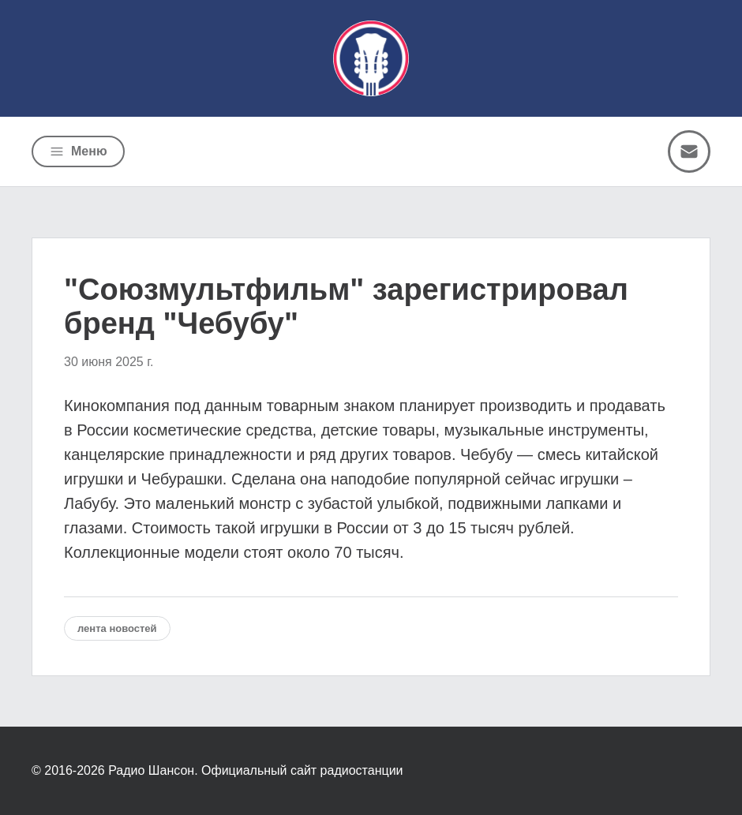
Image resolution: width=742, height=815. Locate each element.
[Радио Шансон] (371, 58)
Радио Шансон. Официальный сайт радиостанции (255, 770)
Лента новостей (117, 628)
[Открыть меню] (78, 151)
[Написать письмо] (689, 151)
